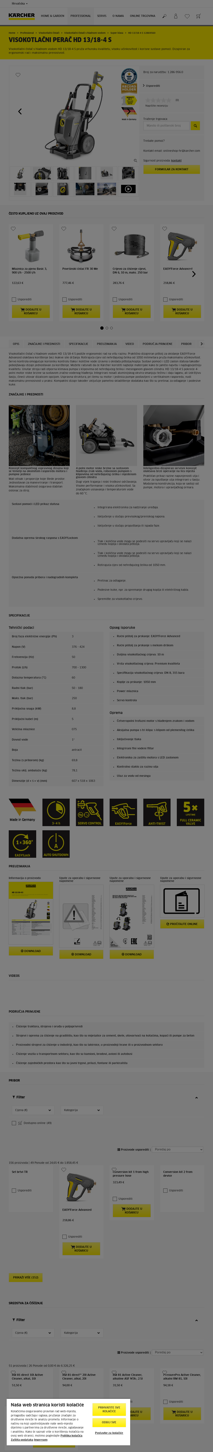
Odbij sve (109, 1422)
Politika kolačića (71, 1436)
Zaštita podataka (22, 1440)
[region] (68, 1421)
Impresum (40, 1440)
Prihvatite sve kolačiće (109, 1409)
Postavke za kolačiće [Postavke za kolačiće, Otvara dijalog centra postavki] (109, 1433)
